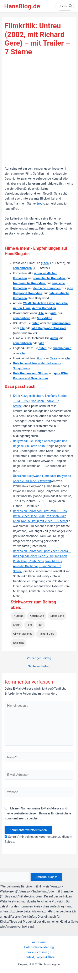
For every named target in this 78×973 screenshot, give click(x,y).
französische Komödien (29, 283)
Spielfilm (18, 643)
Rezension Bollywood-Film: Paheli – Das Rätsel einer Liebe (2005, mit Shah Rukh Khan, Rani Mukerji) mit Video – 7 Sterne (40, 516)
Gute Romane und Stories (30, 373)
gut (40, 624)
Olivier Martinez (22, 633)
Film (29, 624)
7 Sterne (18, 615)
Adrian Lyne (37, 615)
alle (41, 343)
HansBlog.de (22, 6)
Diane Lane (57, 615)
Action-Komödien (44, 308)
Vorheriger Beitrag (39, 658)
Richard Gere (46, 633)
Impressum (39, 942)
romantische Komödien (49, 278)
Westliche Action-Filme (39, 303)
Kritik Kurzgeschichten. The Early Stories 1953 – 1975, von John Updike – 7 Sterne (40, 401)
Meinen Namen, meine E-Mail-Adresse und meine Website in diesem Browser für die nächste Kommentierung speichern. (38, 813)
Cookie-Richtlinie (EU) (39, 952)
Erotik (40, 203)
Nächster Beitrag (39, 666)
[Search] (71, 6)
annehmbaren (61, 323)
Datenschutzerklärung (39, 947)
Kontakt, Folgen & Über (39, 957)
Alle (41, 313)
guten (45, 263)
